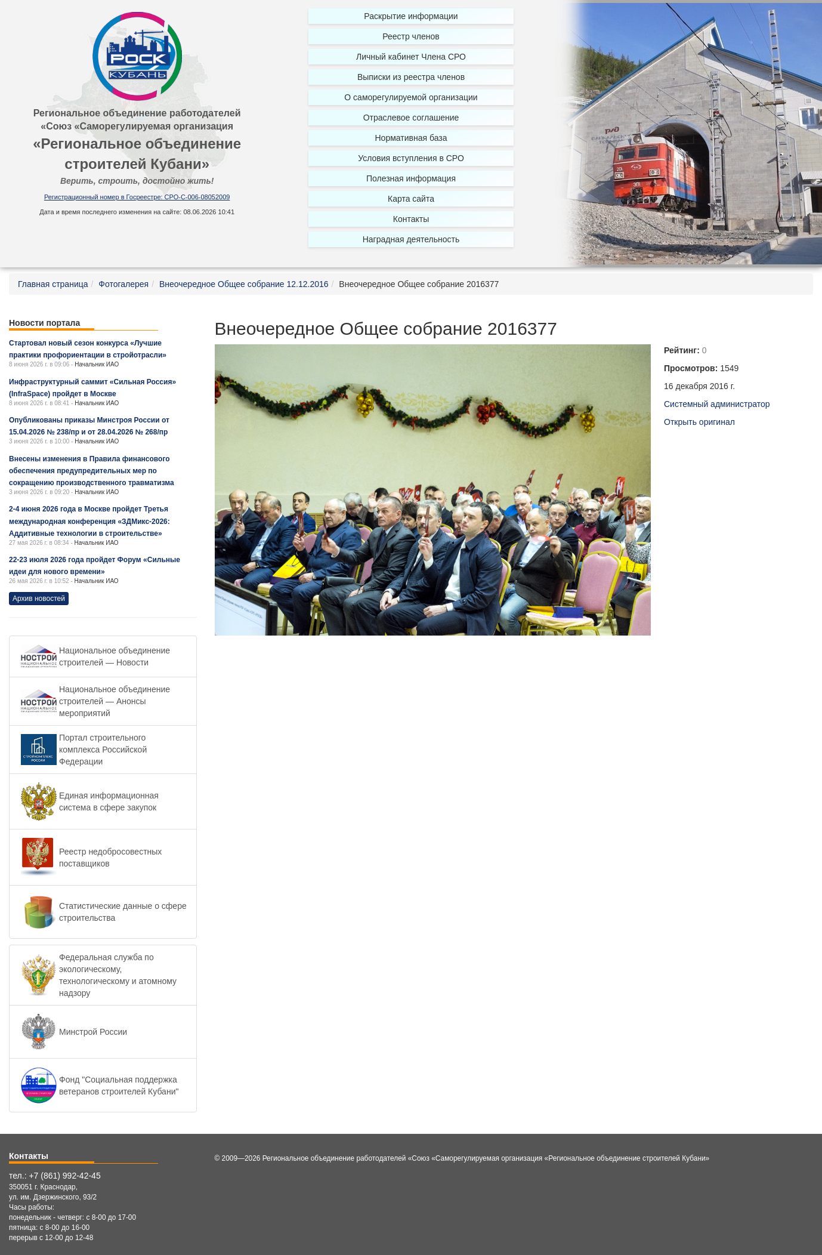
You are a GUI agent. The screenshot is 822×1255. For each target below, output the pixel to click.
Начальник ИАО (97, 364)
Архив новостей (39, 598)
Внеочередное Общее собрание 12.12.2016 (244, 284)
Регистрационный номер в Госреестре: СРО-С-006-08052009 (137, 197)
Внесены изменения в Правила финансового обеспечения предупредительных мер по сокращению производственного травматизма (91, 471)
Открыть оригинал (699, 422)
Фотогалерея (123, 284)
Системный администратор (717, 404)
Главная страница (53, 284)
